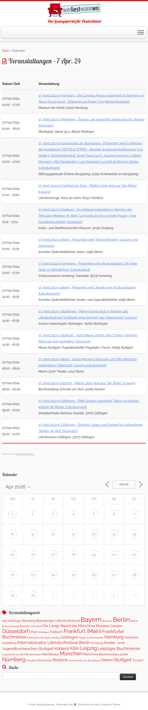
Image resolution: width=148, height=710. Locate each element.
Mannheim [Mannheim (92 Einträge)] (35, 654)
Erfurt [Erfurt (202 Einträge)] (33, 632)
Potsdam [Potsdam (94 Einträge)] (31, 660)
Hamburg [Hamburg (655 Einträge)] (113, 637)
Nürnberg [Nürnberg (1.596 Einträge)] (13, 659)
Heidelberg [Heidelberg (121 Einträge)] (9, 643)
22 (12, 575)
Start (5, 50)
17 (53, 554)
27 (114, 575)
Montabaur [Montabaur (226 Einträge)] (50, 654)
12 (93, 534)
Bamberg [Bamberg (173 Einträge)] (29, 620)
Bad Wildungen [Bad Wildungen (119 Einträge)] (12, 620)
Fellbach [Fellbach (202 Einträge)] (56, 632)
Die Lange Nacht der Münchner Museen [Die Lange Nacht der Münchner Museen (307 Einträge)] (76, 626)
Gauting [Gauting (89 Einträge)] (55, 637)
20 (114, 554)
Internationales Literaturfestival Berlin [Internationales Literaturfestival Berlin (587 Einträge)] (53, 642)
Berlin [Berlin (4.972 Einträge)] (121, 619)
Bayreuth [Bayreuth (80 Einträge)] (107, 621)
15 (12, 554)
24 (53, 575)
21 (134, 554)
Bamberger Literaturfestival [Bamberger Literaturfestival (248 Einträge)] (58, 621)
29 (12, 595)
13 (114, 534)
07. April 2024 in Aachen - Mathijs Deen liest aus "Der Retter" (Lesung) (86, 383)
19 (94, 554)
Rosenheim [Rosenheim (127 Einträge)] (44, 660)
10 (53, 534)
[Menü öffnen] (140, 32)
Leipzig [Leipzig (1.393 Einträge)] (88, 648)
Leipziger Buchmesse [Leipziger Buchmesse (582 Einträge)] (119, 648)
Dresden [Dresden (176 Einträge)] (116, 626)
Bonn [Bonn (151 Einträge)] (134, 620)
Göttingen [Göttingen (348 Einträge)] (69, 637)
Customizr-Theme (110, 704)
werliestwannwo (45, 704)
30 (33, 595)
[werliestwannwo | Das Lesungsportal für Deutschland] (74, 10)
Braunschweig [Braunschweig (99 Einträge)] (10, 626)
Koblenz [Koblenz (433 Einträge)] (61, 648)
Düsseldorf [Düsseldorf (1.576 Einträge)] (15, 631)
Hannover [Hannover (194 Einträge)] (131, 637)
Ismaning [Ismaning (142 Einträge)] (97, 643)
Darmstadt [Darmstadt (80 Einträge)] (36, 626)
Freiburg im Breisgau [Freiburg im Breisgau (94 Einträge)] (39, 637)
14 (134, 534)
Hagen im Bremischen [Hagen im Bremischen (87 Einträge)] (91, 637)
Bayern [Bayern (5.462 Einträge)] (91, 619)
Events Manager (25, 454)
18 (73, 554)
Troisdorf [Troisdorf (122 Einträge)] (138, 660)
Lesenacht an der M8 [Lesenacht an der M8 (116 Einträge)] (15, 654)
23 (33, 575)
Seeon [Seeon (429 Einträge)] (107, 660)
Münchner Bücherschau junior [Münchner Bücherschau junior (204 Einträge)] (105, 654)
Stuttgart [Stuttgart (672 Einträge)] (123, 659)
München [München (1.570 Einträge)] (71, 654)
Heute (124, 484)
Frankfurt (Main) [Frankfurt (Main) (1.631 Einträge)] (82, 631)
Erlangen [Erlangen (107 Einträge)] (43, 632)
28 (134, 575)
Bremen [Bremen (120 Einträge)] (25, 626)
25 (73, 575)
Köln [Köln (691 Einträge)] (74, 648)
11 (73, 534)
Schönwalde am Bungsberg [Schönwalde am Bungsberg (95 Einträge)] (85, 660)
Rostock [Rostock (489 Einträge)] (60, 659)
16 (33, 554)
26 (94, 575)
